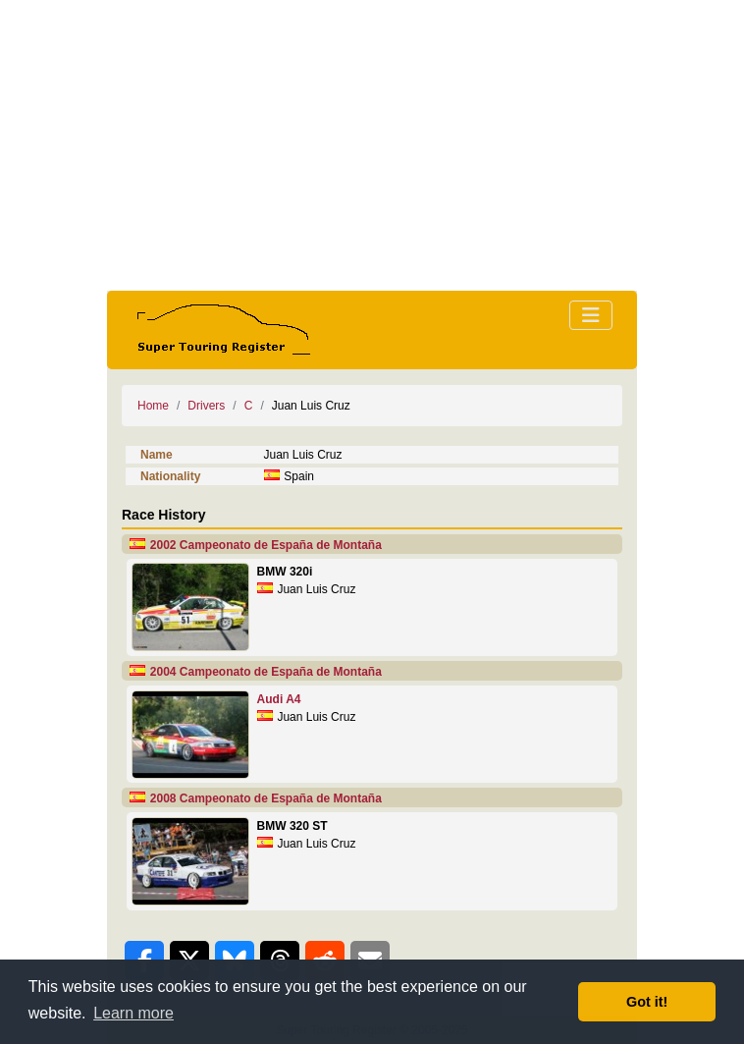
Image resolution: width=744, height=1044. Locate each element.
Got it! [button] (646, 1002)
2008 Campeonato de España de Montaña (266, 798)
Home (153, 405)
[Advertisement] (372, 145)
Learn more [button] (133, 1013)
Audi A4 (279, 699)
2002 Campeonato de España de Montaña (266, 545)
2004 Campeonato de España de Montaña (266, 672)
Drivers (206, 405)
